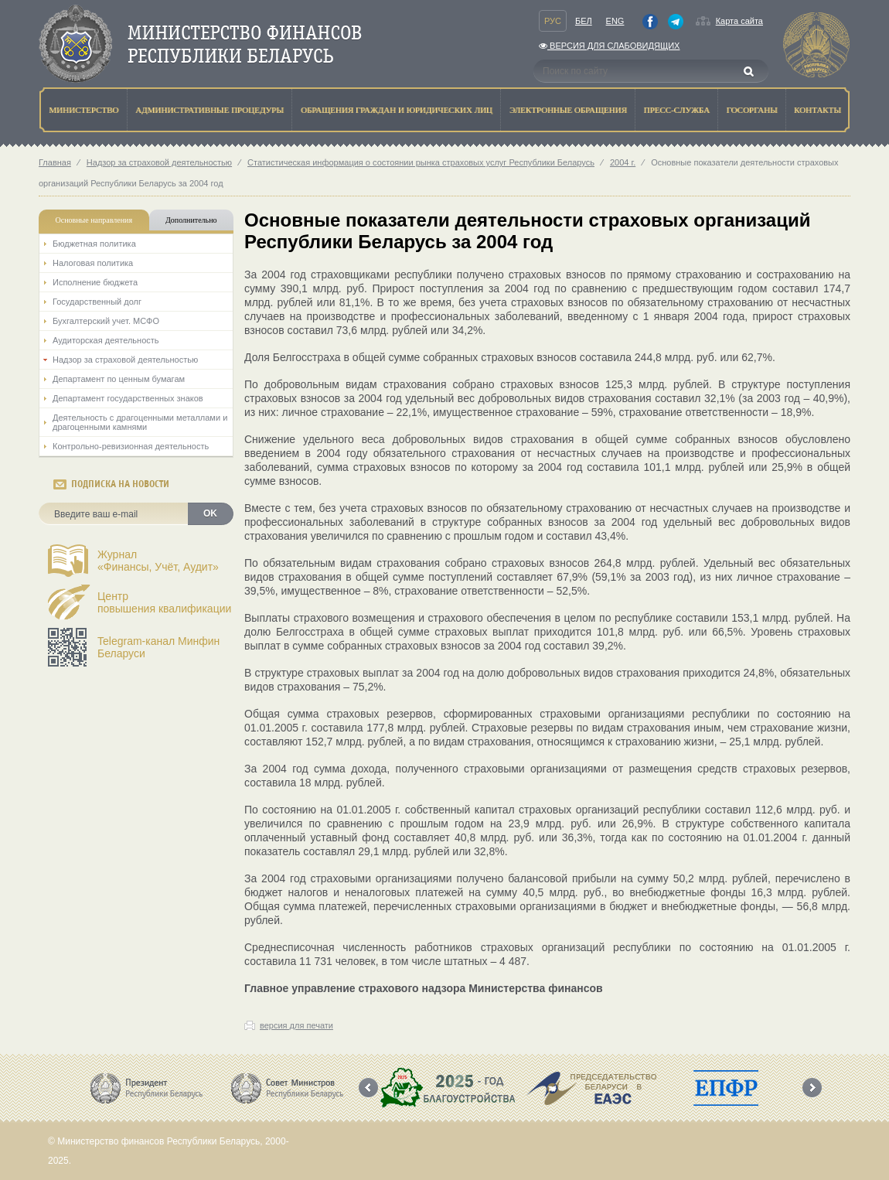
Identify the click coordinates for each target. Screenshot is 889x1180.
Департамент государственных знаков (128, 398)
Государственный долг (97, 301)
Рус (552, 21)
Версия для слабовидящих (609, 45)
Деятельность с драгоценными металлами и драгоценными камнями (140, 422)
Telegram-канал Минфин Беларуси (158, 647)
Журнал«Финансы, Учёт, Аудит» (158, 560)
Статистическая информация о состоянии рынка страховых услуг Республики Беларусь (420, 162)
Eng (615, 21)
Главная (55, 162)
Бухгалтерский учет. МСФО (106, 321)
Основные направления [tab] (94, 220)
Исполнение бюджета (95, 282)
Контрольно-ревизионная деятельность (131, 446)
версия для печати (296, 1025)
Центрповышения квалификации (164, 602)
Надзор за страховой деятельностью (159, 162)
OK (210, 513)
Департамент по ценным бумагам (119, 379)
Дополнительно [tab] (190, 220)
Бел (583, 21)
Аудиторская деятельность (106, 340)
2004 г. (622, 162)
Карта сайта (739, 21)
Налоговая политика (93, 263)
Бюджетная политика (94, 243)
